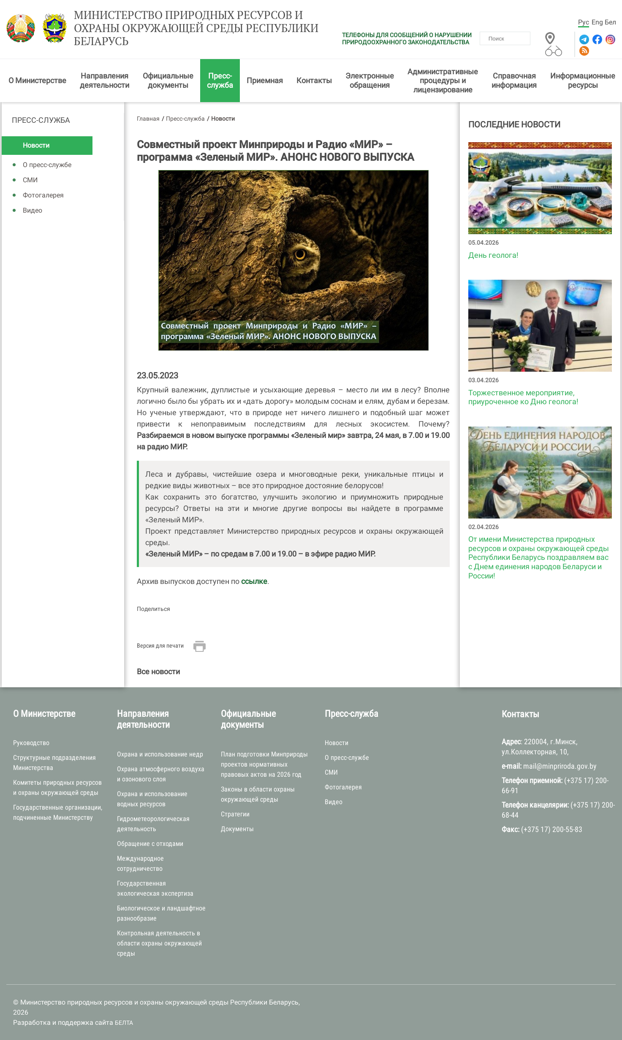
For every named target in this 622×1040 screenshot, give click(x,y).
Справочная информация (514, 80)
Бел (610, 22)
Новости (36, 145)
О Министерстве (37, 80)
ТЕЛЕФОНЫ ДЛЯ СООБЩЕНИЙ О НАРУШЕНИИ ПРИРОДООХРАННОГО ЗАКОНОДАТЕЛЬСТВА (407, 39)
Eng (597, 22)
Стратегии (235, 814)
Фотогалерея (43, 195)
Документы (237, 829)
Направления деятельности (104, 80)
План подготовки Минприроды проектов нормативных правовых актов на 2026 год (264, 764)
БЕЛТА (124, 1022)
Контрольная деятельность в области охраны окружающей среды (159, 943)
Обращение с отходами (150, 844)
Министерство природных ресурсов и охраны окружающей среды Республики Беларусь (196, 28)
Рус (583, 22)
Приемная (265, 80)
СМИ (30, 180)
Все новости (158, 671)
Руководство (31, 743)
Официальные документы (168, 80)
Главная (148, 118)
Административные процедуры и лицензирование (442, 80)
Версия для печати (160, 645)
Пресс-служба (220, 80)
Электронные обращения (369, 80)
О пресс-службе (47, 165)
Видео (32, 210)
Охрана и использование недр (160, 754)
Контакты (314, 80)
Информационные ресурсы (582, 80)
